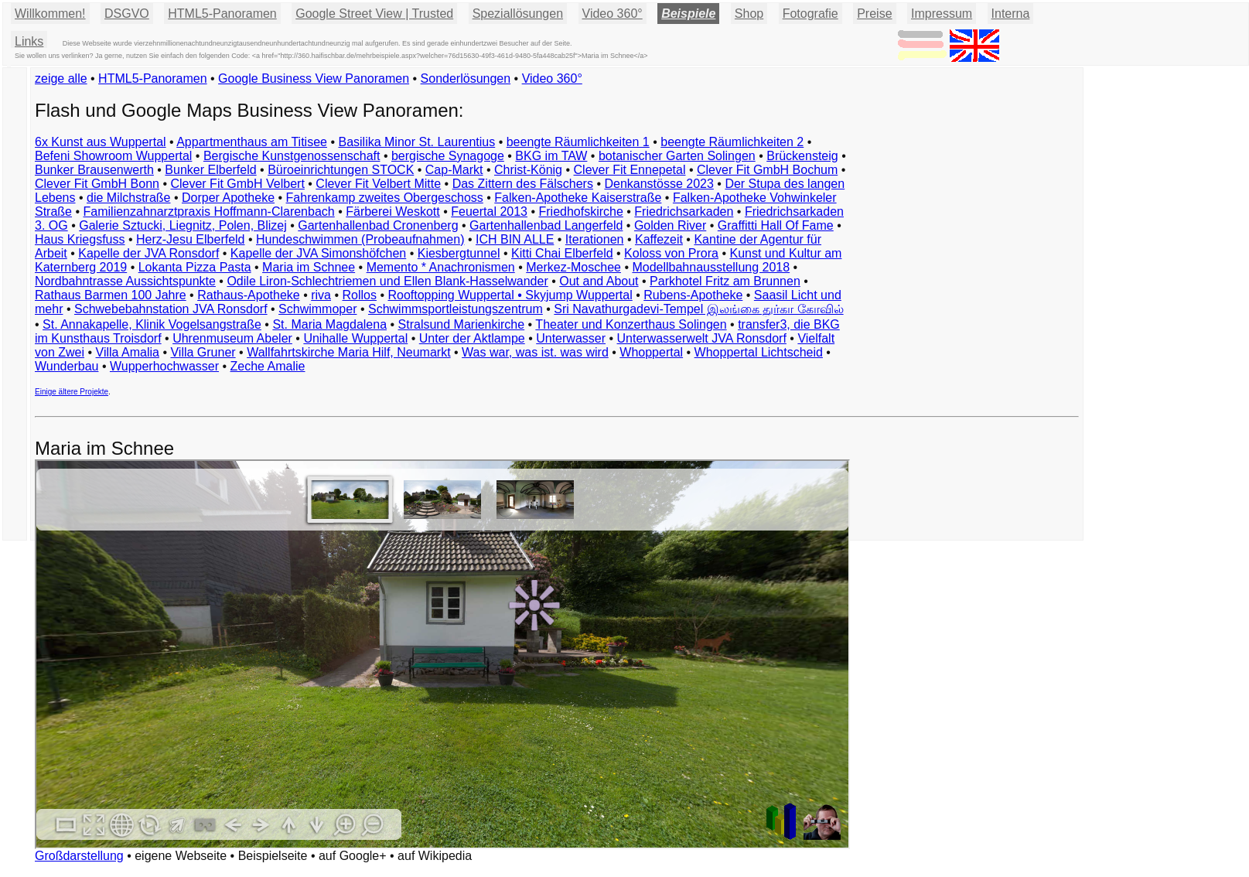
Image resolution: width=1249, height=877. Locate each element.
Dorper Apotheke (228, 197)
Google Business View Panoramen (313, 78)
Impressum (941, 13)
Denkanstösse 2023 (658, 183)
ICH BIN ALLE (515, 239)
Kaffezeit (659, 239)
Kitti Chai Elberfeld (562, 253)
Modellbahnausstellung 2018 (711, 267)
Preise (874, 13)
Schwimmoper (317, 309)
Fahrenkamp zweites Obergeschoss (384, 197)
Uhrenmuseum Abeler (232, 338)
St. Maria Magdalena (329, 324)
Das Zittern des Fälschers (522, 183)
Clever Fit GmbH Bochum (767, 169)
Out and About (598, 281)
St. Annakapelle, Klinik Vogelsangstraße (152, 324)
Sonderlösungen (466, 78)
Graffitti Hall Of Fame (776, 225)
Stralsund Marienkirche (461, 324)
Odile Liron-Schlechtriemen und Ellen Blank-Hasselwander (387, 281)
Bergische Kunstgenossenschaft (292, 155)
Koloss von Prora (671, 253)
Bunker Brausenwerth (94, 169)
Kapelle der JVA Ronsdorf (148, 253)
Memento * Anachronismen (441, 267)
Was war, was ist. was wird (535, 352)
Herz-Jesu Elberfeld (190, 239)
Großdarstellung (79, 855)
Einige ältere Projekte (71, 391)
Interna (1010, 13)
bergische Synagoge (447, 155)
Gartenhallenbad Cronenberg (378, 225)
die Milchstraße (128, 197)
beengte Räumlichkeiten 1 (578, 141)
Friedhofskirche (580, 211)
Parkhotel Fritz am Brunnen (725, 281)
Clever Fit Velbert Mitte (378, 183)
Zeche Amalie (267, 366)
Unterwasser (571, 338)
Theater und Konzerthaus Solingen (630, 324)
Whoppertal (651, 352)
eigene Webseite (181, 855)
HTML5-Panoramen (222, 13)
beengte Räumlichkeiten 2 (732, 141)
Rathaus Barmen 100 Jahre (110, 295)
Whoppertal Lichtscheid (758, 352)
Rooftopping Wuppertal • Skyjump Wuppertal (509, 295)
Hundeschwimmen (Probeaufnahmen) (360, 239)
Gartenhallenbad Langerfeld (546, 225)
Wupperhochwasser (164, 366)
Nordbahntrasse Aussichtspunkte (125, 281)
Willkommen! (50, 13)
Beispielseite (273, 855)
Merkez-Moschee (573, 267)
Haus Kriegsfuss (80, 239)
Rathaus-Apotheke (248, 295)
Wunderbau (66, 366)
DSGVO (126, 13)
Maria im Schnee (308, 267)
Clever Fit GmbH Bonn (97, 183)
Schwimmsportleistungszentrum (455, 309)
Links (29, 41)
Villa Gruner (202, 352)
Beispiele (688, 13)
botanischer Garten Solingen (677, 155)
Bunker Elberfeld (210, 169)
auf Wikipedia (435, 855)
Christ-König (528, 169)
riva (321, 295)
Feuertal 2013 (489, 211)
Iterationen (594, 239)
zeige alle (61, 78)
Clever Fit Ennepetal (630, 169)
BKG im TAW (551, 155)
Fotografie (810, 13)
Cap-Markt (454, 169)
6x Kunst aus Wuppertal (100, 141)
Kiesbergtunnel (459, 253)
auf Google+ (353, 855)
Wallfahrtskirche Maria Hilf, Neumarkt (348, 352)
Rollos (359, 295)
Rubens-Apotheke (692, 295)
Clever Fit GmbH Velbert (237, 183)
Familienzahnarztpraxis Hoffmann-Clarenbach (209, 211)
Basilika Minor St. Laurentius (416, 141)
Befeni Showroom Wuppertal (113, 155)
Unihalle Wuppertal (355, 338)
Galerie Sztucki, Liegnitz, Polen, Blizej (183, 225)
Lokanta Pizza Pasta (194, 267)
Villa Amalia (127, 352)
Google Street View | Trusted (374, 13)
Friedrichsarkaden (683, 211)
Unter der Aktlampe (472, 338)
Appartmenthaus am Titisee (251, 141)
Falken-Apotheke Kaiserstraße (577, 197)
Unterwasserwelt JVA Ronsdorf (702, 338)
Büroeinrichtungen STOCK (341, 169)
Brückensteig (802, 155)
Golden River (670, 225)
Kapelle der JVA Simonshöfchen (318, 253)
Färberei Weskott (393, 211)
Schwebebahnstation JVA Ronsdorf (171, 309)
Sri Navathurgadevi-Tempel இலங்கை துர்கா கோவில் (698, 309)
